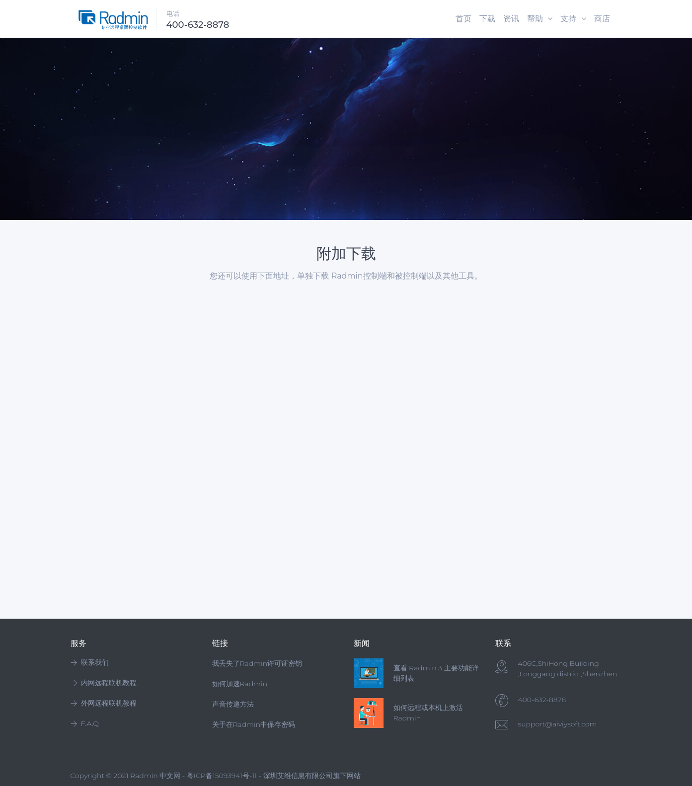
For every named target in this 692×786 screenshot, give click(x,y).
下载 (487, 18)
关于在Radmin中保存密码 (254, 724)
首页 (463, 18)
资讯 (511, 18)
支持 (573, 18)
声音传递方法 (233, 704)
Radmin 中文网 (155, 775)
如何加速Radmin (240, 683)
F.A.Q (85, 723)
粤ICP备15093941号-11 (222, 775)
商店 (602, 18)
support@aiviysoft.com (557, 723)
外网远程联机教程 (104, 703)
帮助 (539, 18)
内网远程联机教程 (104, 682)
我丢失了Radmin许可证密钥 (257, 663)
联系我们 (90, 662)
